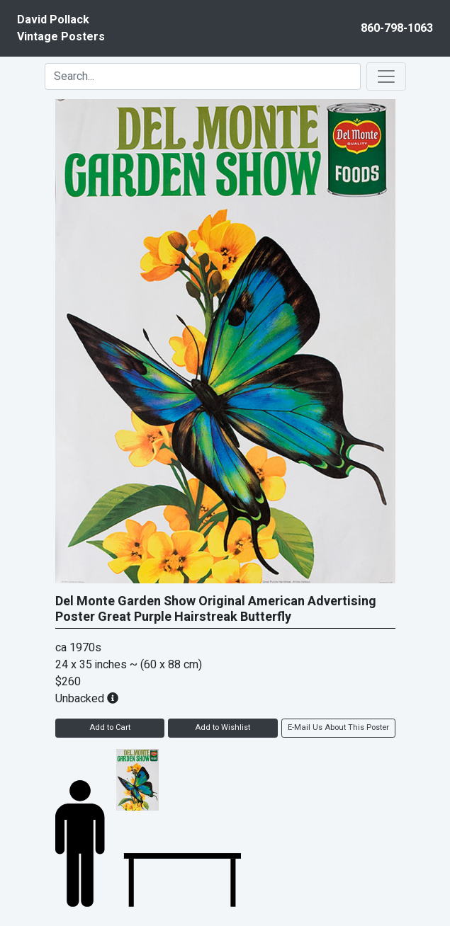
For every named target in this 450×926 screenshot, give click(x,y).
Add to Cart (109, 727)
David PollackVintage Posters (61, 28)
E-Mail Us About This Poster (338, 727)
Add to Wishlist (222, 727)
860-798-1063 (397, 28)
